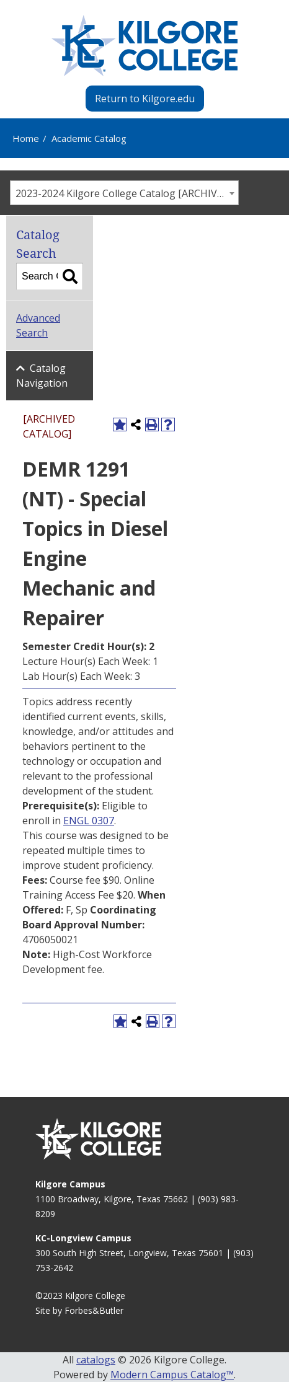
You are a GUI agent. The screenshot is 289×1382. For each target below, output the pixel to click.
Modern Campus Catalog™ (172, 1374)
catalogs (95, 1360)
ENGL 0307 (88, 820)
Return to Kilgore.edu (145, 98)
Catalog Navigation (42, 375)
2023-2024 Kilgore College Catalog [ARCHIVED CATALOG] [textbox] (127, 193)
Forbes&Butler (93, 1310)
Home (25, 138)
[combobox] (124, 192)
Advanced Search (38, 325)
